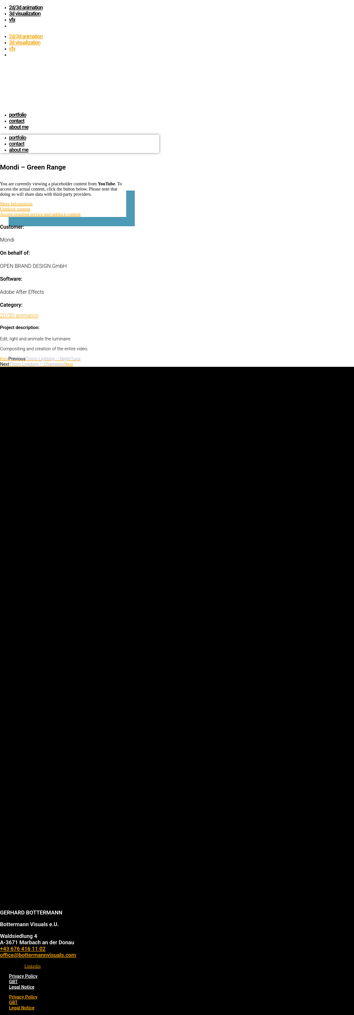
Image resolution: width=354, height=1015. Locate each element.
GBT (13, 981)
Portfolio (17, 115)
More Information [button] (16, 203)
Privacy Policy (23, 976)
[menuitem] (11, 26)
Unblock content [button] (15, 209)
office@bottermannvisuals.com (38, 955)
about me (18, 127)
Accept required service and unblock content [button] (40, 214)
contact (16, 121)
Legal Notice (21, 987)
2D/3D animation (26, 8)
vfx (12, 20)
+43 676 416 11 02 (23, 949)
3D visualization (24, 14)
